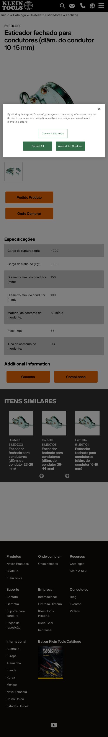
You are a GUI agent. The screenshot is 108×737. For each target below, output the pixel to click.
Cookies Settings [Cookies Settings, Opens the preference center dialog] (53, 133)
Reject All (37, 146)
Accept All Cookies (70, 146)
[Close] (99, 108)
